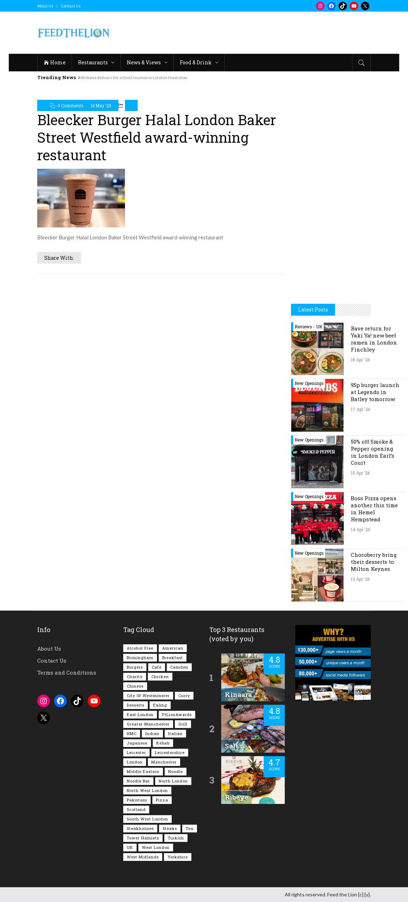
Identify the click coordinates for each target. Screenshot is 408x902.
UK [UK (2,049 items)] (130, 847)
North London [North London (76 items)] (173, 781)
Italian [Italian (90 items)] (175, 733)
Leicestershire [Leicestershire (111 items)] (170, 752)
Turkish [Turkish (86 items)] (176, 837)
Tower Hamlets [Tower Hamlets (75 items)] (143, 837)
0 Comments (71, 105)
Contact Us (71, 6)
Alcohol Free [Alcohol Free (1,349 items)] (140, 648)
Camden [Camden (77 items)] (179, 667)
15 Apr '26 (360, 473)
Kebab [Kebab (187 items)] (163, 743)
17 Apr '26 (360, 409)
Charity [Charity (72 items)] (135, 676)
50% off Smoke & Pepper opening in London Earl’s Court (372, 452)
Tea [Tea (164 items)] (189, 828)
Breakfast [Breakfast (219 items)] (172, 657)
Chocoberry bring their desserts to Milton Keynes (374, 561)
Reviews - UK (308, 326)
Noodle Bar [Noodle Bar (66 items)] (138, 781)
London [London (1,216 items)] (135, 762)
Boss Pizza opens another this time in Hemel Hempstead (374, 509)
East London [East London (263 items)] (140, 714)
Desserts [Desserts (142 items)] (135, 705)
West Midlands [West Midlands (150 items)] (143, 856)
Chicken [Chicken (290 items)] (160, 676)
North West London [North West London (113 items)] (147, 790)
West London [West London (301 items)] (156, 847)
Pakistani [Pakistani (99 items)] (137, 800)
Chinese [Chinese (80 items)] (135, 686)
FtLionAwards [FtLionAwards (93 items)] (177, 714)
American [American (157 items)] (172, 648)
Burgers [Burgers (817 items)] (135, 667)
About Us (45, 6)
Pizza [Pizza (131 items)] (162, 800)
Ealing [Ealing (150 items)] (160, 705)
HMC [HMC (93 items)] (132, 733)
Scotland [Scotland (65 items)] (136, 809)
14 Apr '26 (360, 529)
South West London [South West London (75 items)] (147, 819)
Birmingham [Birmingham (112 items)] (140, 657)
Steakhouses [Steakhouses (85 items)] (140, 828)
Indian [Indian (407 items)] (152, 733)
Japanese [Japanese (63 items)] (137, 743)
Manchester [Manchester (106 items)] (164, 762)
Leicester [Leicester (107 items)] (136, 752)
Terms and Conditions (66, 672)
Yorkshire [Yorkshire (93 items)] (177, 856)
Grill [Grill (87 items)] (182, 724)
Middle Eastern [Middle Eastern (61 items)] (143, 771)
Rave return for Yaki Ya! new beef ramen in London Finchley (374, 339)
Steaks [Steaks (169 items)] (170, 828)
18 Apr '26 (360, 359)
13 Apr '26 (360, 579)
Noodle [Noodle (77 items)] (175, 771)
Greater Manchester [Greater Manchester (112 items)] (148, 724)
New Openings (309, 383)
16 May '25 (101, 105)
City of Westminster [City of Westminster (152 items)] (148, 695)
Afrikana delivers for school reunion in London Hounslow (133, 77)
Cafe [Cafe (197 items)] (157, 667)
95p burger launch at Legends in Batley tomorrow (375, 391)
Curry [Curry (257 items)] (184, 695)
